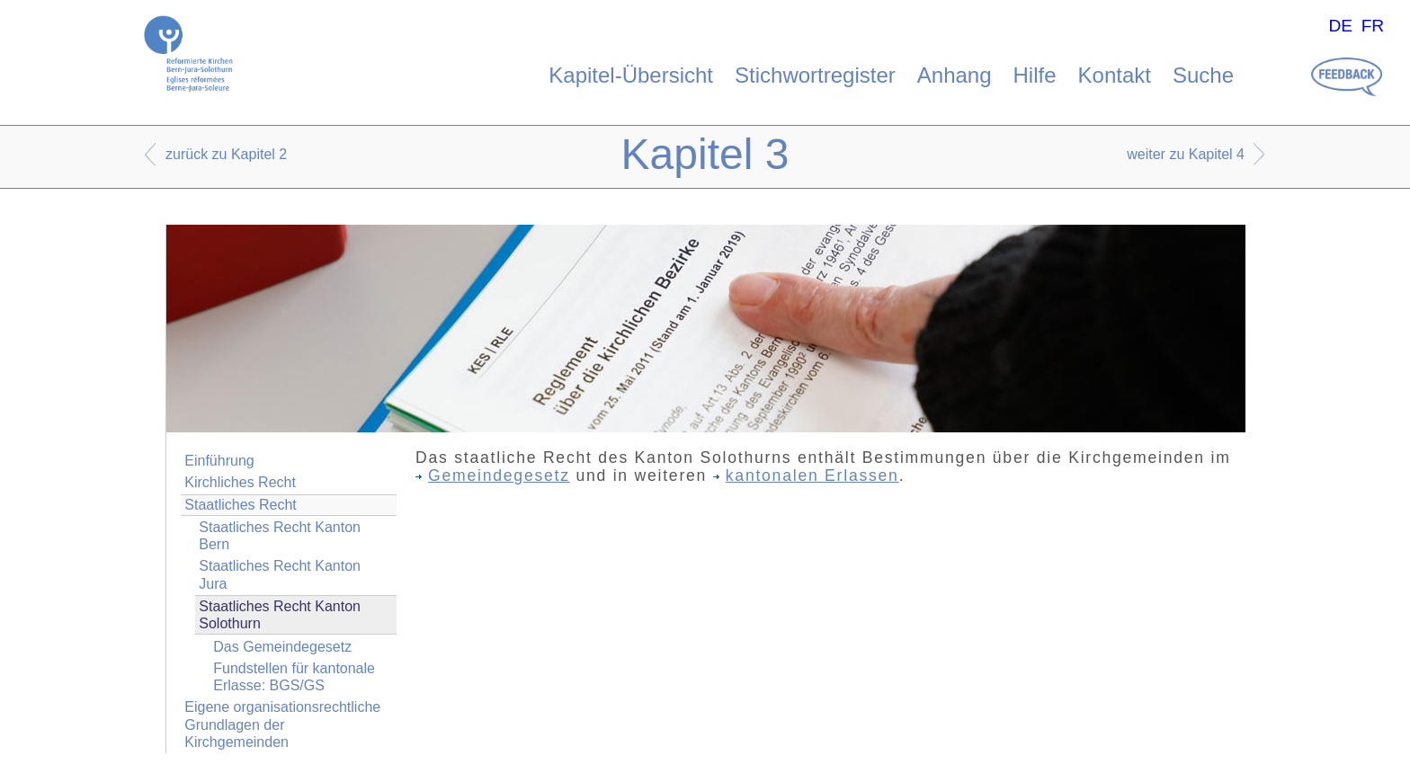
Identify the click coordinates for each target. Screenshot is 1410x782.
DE (1340, 25)
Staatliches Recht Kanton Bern (280, 536)
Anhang (954, 75)
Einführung (219, 460)
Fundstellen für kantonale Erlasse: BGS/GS (294, 677)
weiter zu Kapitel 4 (1186, 154)
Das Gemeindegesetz (282, 646)
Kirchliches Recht (240, 482)
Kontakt (1114, 75)
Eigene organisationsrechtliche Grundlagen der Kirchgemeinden (282, 724)
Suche (1203, 75)
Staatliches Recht (240, 504)
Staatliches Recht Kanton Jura (280, 574)
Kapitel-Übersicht (631, 75)
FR (1373, 25)
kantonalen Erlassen (806, 475)
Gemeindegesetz (492, 475)
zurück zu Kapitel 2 (226, 154)
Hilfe (1035, 75)
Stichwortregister (815, 75)
